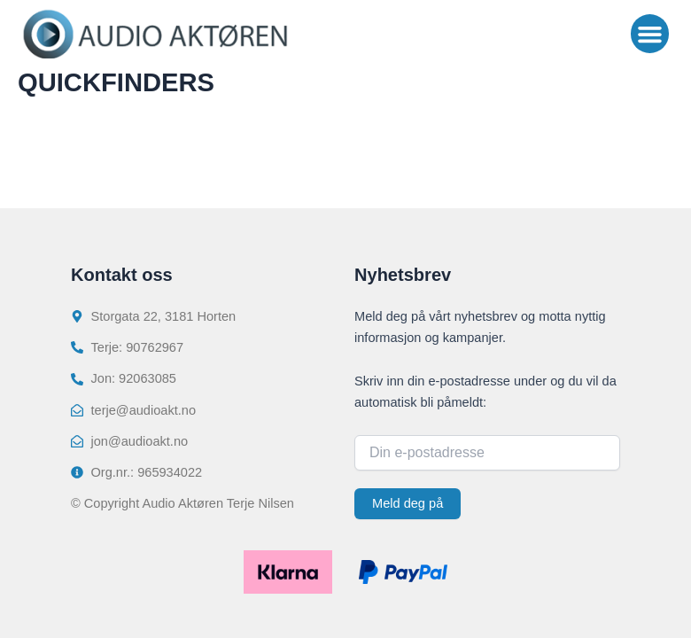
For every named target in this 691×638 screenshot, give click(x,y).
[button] (650, 33)
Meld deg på (407, 503)
